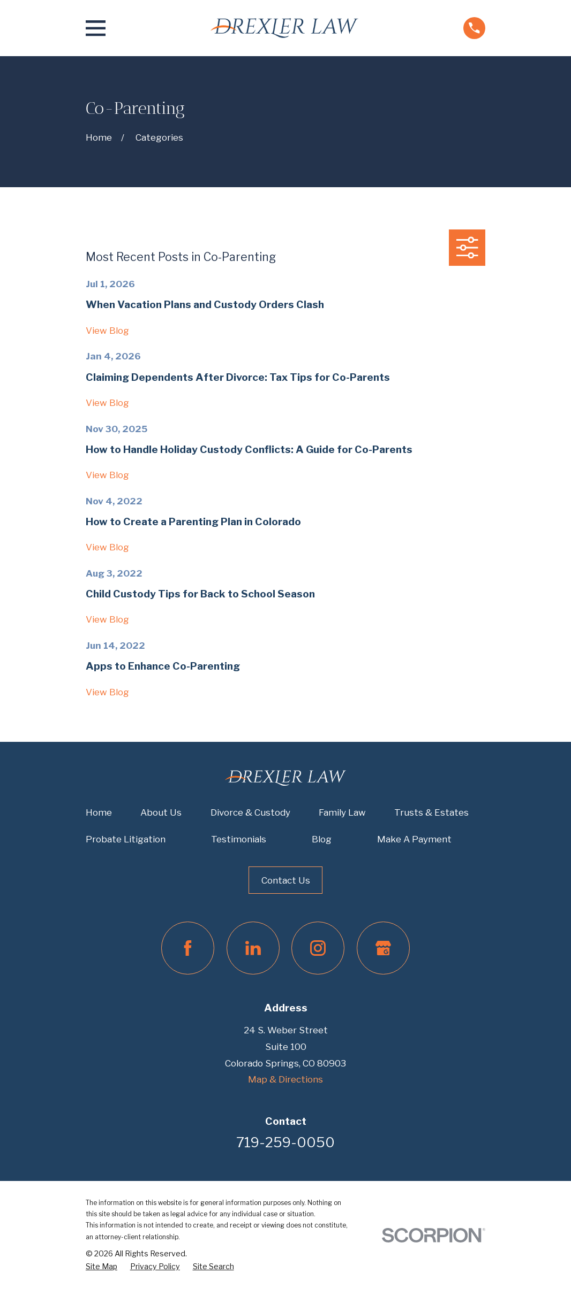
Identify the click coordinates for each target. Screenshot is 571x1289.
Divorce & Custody (250, 812)
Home (99, 812)
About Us (161, 812)
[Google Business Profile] (383, 948)
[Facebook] (187, 948)
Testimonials (238, 839)
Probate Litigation (126, 839)
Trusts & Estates (431, 812)
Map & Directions (285, 1079)
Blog (322, 839)
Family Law (342, 812)
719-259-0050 (285, 1142)
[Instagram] (317, 948)
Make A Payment (414, 839)
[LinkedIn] (253, 948)
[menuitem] (101, 1267)
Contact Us (285, 880)
